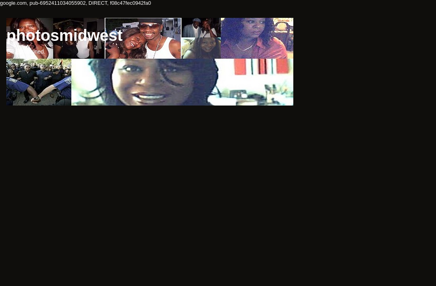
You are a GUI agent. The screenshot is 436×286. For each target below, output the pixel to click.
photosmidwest (64, 35)
